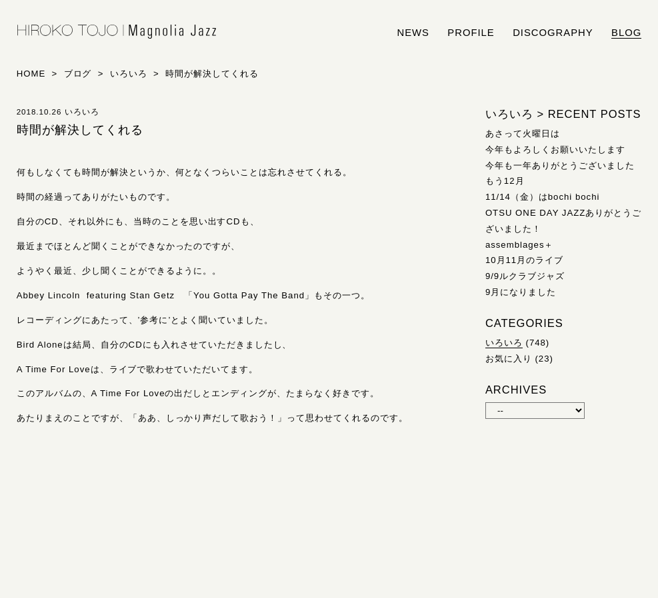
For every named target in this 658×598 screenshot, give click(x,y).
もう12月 (505, 181)
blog (626, 32)
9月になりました (520, 292)
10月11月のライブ (524, 260)
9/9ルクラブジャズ (525, 276)
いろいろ (504, 343)
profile (470, 32)
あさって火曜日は (522, 134)
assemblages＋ (519, 245)
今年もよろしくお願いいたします (555, 149)
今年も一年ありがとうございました (560, 165)
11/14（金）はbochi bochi (542, 197)
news (413, 32)
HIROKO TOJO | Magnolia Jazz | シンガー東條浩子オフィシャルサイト (117, 32)
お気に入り (508, 359)
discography (553, 32)
